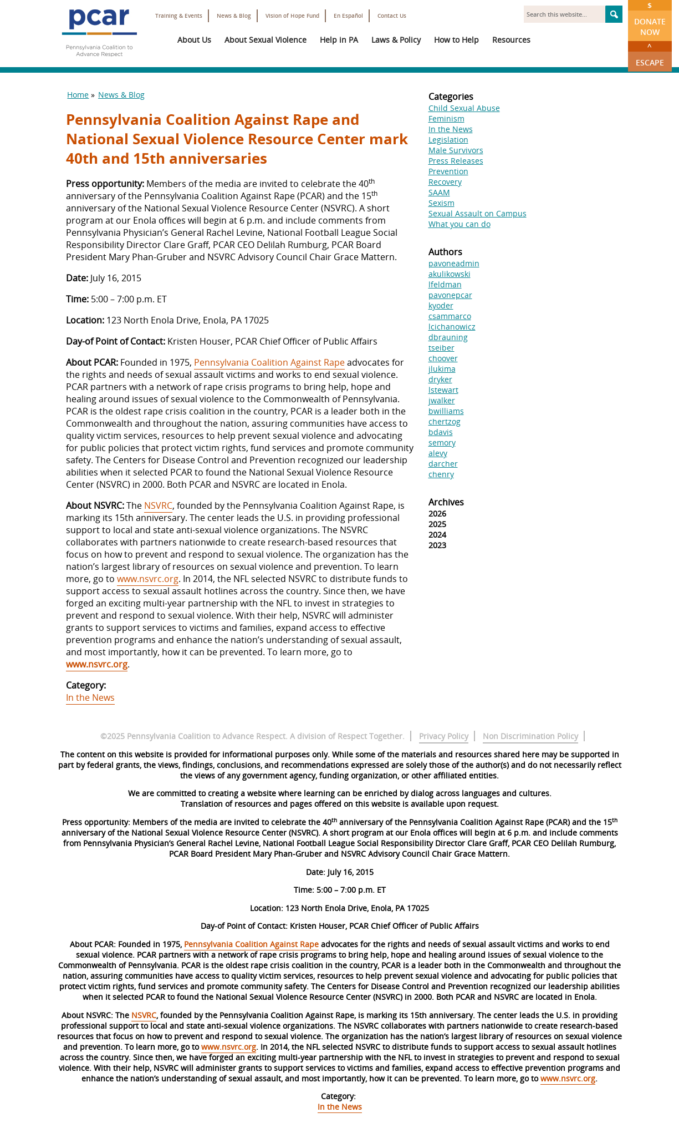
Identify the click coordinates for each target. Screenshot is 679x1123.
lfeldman (445, 284)
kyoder (440, 305)
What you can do (459, 224)
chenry (441, 474)
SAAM (439, 192)
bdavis (440, 432)
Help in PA (339, 39)
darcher (443, 463)
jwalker (441, 400)
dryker (440, 379)
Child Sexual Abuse (464, 108)
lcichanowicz (452, 326)
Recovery (445, 181)
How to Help (456, 39)
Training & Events (178, 15)
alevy (437, 453)
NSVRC (158, 505)
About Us (194, 39)
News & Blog (234, 15)
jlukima (442, 368)
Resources (511, 39)
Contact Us (391, 15)
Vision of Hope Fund (292, 15)
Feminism (446, 118)
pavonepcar (450, 295)
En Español (348, 15)
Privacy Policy (443, 736)
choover (443, 358)
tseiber (441, 347)
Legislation (448, 139)
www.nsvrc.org (147, 579)
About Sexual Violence (265, 39)
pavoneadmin (453, 263)
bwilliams (446, 411)
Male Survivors (455, 150)
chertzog (444, 421)
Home (78, 94)
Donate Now (650, 18)
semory (442, 442)
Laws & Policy (396, 39)
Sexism (441, 203)
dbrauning (448, 337)
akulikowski (449, 274)
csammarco (449, 316)
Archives (446, 502)
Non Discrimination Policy (530, 736)
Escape (650, 54)
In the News (90, 697)
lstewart (443, 390)
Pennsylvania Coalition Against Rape (269, 362)
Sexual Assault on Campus (477, 213)
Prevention (448, 171)
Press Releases (455, 160)
